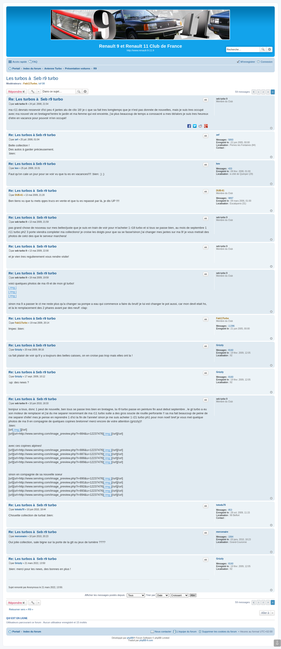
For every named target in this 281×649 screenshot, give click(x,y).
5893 (230, 140)
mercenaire (222, 532)
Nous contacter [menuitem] (163, 631)
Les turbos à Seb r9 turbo (32, 78)
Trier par (157, 595)
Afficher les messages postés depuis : (115, 595)
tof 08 (42, 83)
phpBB (130, 638)
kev (218, 163)
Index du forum (32, 631)
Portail (16, 68)
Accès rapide (20, 61)
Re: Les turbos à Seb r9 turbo (36, 99)
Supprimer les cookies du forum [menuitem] (219, 631)
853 (230, 510)
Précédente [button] (254, 92)
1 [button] (258, 92)
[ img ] (12, 287)
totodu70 (221, 505)
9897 (230, 198)
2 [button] (263, 92)
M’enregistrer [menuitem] (248, 61)
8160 (230, 350)
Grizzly (220, 345)
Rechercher (263, 49)
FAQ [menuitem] (34, 61)
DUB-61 (220, 190)
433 (230, 168)
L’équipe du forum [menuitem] (186, 631)
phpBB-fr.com (146, 640)
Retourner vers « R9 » (21, 609)
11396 (231, 326)
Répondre (15, 92)
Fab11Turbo (30, 83)
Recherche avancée (269, 49)
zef (217, 135)
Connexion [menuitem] (266, 61)
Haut (271, 128)
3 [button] (268, 92)
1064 (230, 537)
